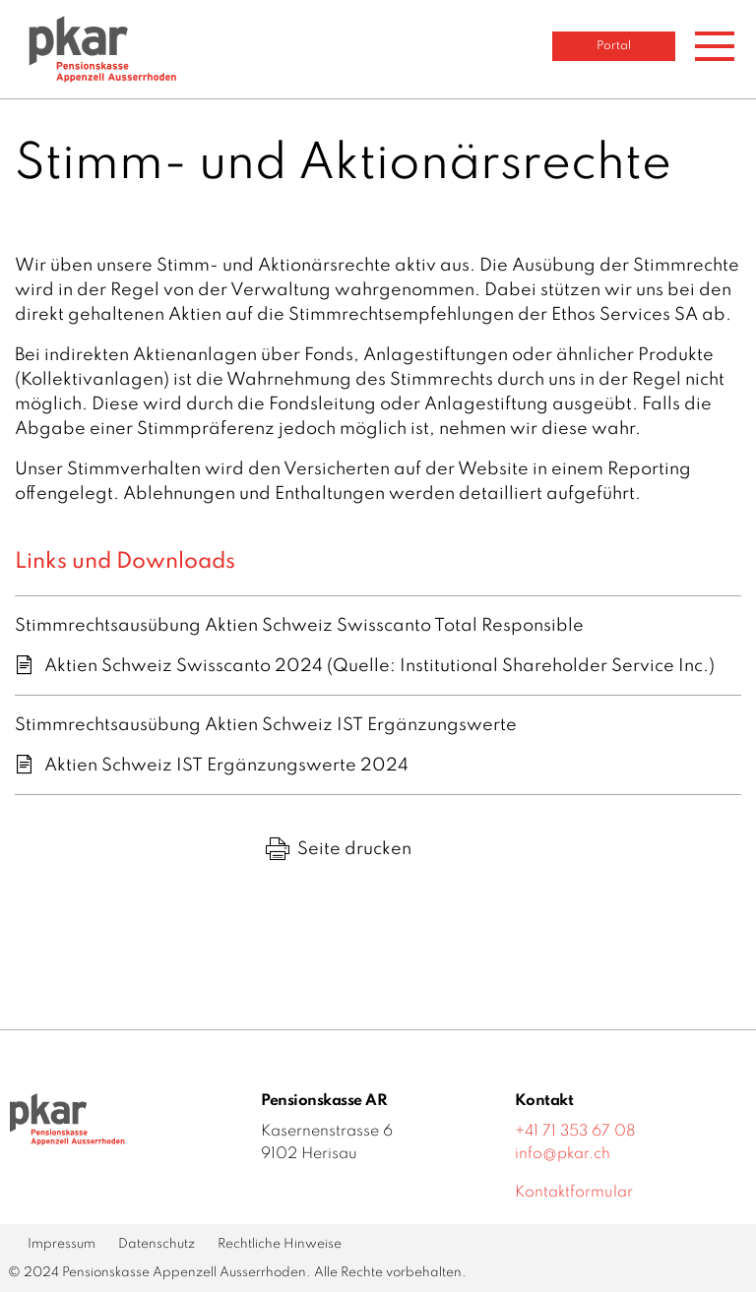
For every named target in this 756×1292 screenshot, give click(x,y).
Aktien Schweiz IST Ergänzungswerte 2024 (226, 765)
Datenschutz (156, 1244)
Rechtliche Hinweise (280, 1244)
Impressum (61, 1244)
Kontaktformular (574, 1192)
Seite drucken (338, 849)
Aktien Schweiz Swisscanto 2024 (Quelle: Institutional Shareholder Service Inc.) (379, 666)
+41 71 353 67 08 (575, 1131)
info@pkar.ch (562, 1154)
